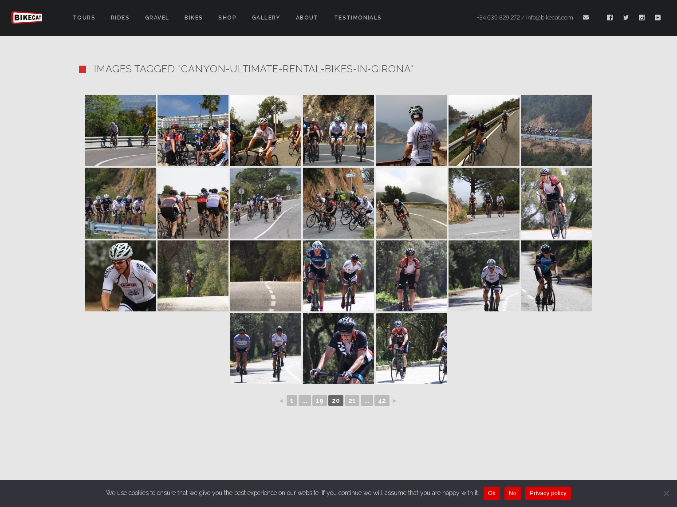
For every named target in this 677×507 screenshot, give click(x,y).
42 (382, 400)
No (512, 493)
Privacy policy (548, 493)
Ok (492, 493)
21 (352, 400)
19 (319, 400)
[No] (665, 493)
